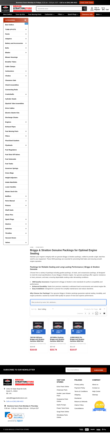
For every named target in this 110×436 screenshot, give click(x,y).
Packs (16, 38)
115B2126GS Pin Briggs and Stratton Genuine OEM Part (77, 343)
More (99, 18)
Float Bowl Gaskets (12, 144)
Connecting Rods (11, 93)
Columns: (80, 317)
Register (95, 11)
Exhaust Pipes (10, 130)
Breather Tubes (10, 66)
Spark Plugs (73, 18)
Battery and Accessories (16, 47)
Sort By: (34, 313)
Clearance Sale (87, 18)
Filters (61, 18)
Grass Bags (9, 177)
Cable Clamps (10, 70)
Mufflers (16, 200)
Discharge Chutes (11, 121)
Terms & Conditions (81, 395)
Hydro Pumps (61, 408)
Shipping (77, 398)
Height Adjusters (11, 181)
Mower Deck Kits (11, 195)
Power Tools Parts (63, 412)
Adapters (16, 42)
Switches (16, 232)
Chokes (16, 79)
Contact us (96, 391)
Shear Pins (9, 218)
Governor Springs (11, 172)
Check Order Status (86, 2)
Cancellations (79, 412)
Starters (16, 228)
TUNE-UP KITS (16, 33)
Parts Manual (16, 204)
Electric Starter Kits (12, 116)
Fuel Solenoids (10, 163)
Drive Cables (9, 112)
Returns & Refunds (81, 405)
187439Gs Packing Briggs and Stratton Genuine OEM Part (57, 343)
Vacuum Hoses (10, 242)
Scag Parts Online (63, 415)
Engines (16, 126)
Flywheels (16, 149)
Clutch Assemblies (12, 89)
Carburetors (16, 75)
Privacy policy (79, 388)
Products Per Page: (91, 313)
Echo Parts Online (63, 390)
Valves (16, 246)
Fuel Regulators (11, 154)
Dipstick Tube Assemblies (14, 107)
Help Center (96, 395)
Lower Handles (10, 191)
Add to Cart (39, 335)
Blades (16, 56)
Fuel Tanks (9, 167)
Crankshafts (16, 98)
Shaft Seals (9, 214)
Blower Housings (11, 61)
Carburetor (50, 18)
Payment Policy (80, 391)
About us (95, 388)
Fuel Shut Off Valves (12, 158)
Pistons (16, 209)
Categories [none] (10, 24)
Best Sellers (7, 18)
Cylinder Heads (10, 103)
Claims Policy (79, 408)
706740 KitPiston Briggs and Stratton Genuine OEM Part (37, 343)
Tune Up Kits (20, 18)
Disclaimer (78, 402)
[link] (14, 420)
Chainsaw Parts (62, 393)
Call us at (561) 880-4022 (68, 2)
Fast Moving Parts (34, 18)
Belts (16, 52)
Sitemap (95, 398)
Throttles (16, 237)
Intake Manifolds (11, 186)
